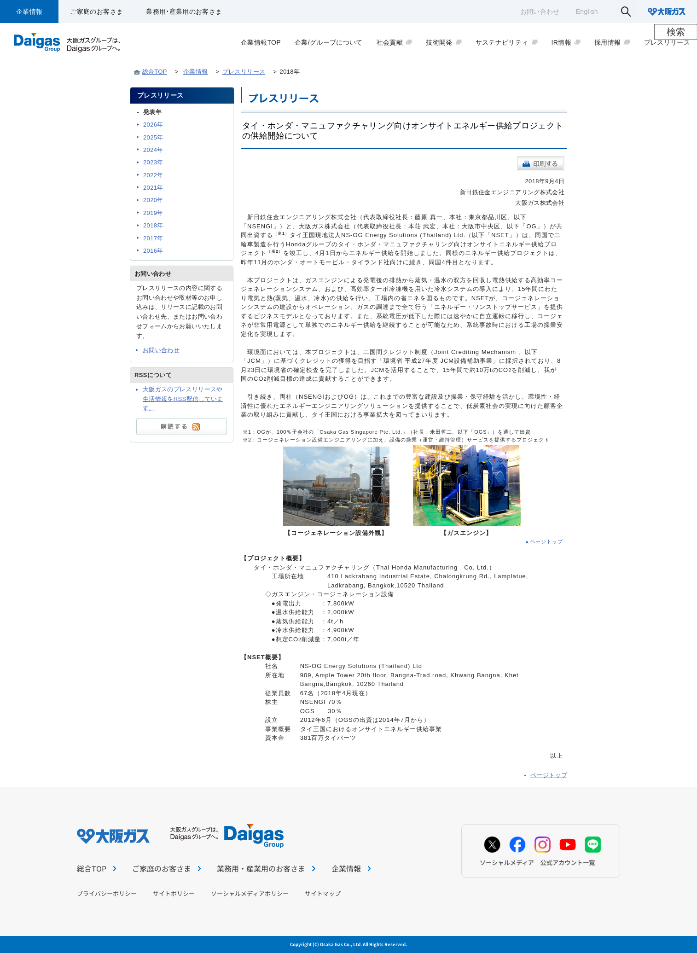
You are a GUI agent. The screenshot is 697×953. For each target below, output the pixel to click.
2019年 (153, 212)
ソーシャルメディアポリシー (250, 893)
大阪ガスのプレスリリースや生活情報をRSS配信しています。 (183, 399)
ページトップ (548, 775)
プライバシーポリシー (107, 893)
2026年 (153, 124)
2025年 (153, 137)
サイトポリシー (174, 893)
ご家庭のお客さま (96, 11)
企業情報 (29, 11)
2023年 (153, 162)
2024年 (153, 149)
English (587, 11)
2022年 (153, 175)
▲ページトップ (543, 541)
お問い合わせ (540, 11)
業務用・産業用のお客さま (184, 11)
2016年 (153, 250)
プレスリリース (243, 71)
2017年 (153, 238)
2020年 (153, 200)
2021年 (153, 187)
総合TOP (154, 71)
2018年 (153, 225)
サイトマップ (323, 893)
